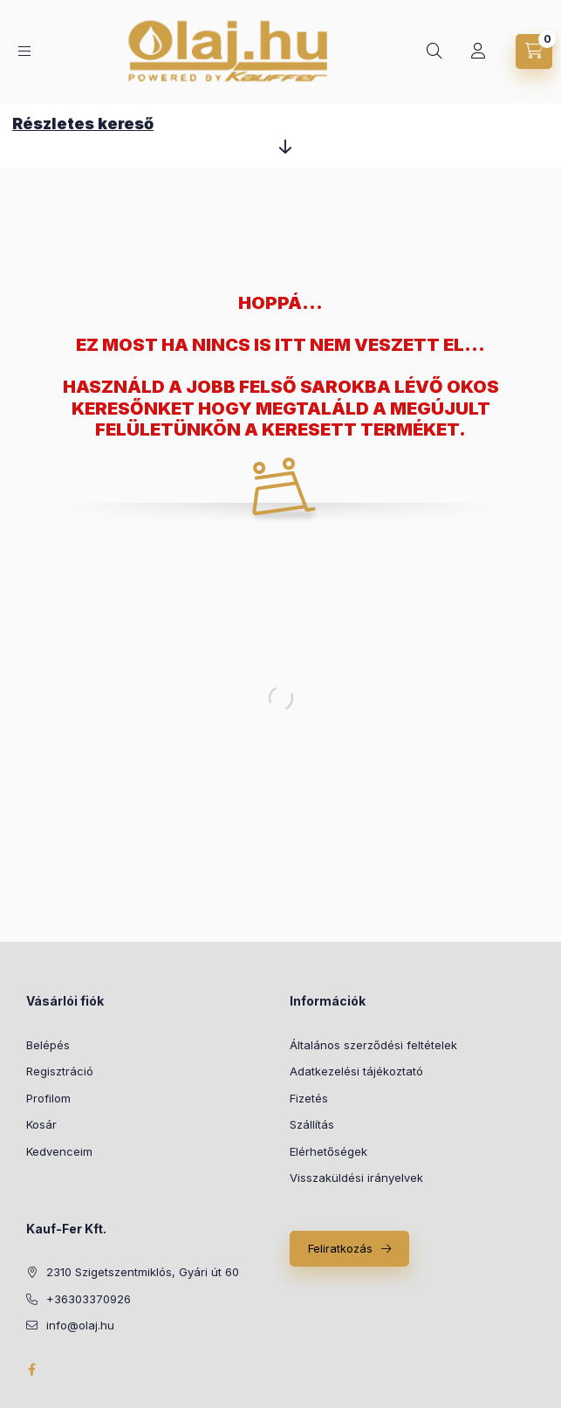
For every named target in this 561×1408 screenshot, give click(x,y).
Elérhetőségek (328, 1151)
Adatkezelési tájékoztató (356, 1071)
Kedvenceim (59, 1151)
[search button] (434, 51)
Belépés (48, 1045)
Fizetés (309, 1098)
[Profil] (478, 51)
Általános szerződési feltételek (373, 1045)
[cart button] (534, 51)
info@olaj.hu (80, 1325)
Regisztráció (59, 1071)
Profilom (48, 1098)
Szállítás (312, 1124)
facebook (31, 1369)
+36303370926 (88, 1299)
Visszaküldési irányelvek (356, 1178)
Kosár (41, 1124)
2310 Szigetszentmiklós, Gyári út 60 (142, 1272)
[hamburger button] (24, 51)
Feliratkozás (340, 1248)
